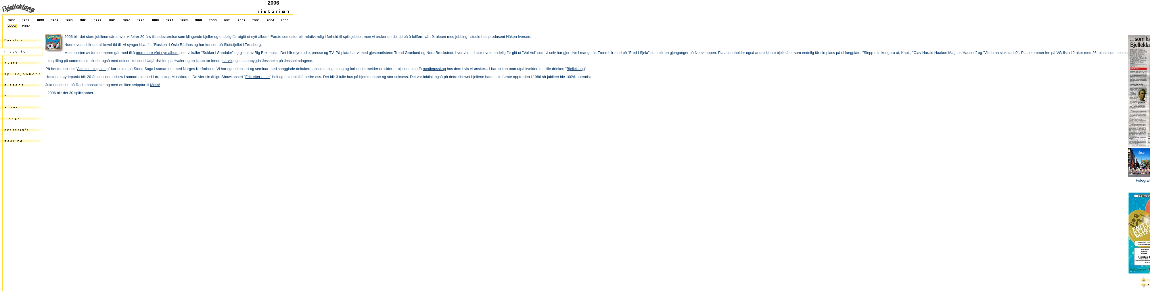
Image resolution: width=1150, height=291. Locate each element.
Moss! (155, 85)
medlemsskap (434, 69)
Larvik (228, 61)
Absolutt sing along (93, 69)
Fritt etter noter (257, 77)
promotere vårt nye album (157, 53)
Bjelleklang (576, 69)
